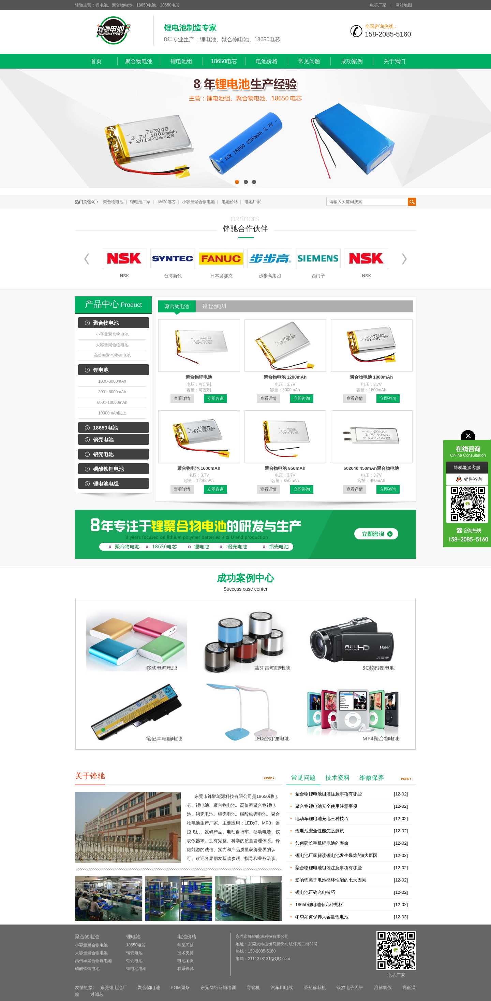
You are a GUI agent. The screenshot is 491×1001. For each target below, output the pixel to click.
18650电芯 (224, 61)
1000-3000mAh (112, 381)
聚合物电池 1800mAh (371, 377)
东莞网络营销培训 (218, 987)
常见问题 (309, 61)
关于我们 (394, 61)
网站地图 (404, 5)
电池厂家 (252, 201)
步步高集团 (270, 275)
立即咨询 (215, 398)
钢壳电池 (103, 439)
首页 (96, 61)
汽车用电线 (282, 987)
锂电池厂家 (140, 201)
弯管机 (253, 987)
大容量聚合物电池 (112, 344)
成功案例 (352, 61)
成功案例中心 (245, 578)
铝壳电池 (103, 454)
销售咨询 (469, 479)
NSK (124, 275)
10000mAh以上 (112, 413)
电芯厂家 (378, 5)
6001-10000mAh (112, 402)
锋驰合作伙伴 (245, 228)
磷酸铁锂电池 (108, 469)
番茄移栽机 (315, 987)
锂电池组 (181, 61)
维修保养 (371, 777)
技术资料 (337, 777)
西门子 (318, 275)
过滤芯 (97, 994)
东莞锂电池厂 (113, 987)
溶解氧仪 (383, 987)
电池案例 (185, 960)
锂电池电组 (106, 484)
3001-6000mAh (112, 392)
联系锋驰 (185, 968)
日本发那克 (221, 275)
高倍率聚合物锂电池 (112, 355)
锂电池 (100, 370)
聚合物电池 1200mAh (285, 377)
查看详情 (182, 398)
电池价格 (267, 61)
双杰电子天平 (350, 987)
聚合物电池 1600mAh (198, 468)
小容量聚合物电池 (198, 201)
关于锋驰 (90, 776)
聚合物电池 (138, 61)
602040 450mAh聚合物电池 (371, 468)
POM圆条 (180, 987)
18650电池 (105, 428)
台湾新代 (173, 275)
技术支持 (185, 952)
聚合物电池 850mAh (285, 468)
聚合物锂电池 (198, 377)
